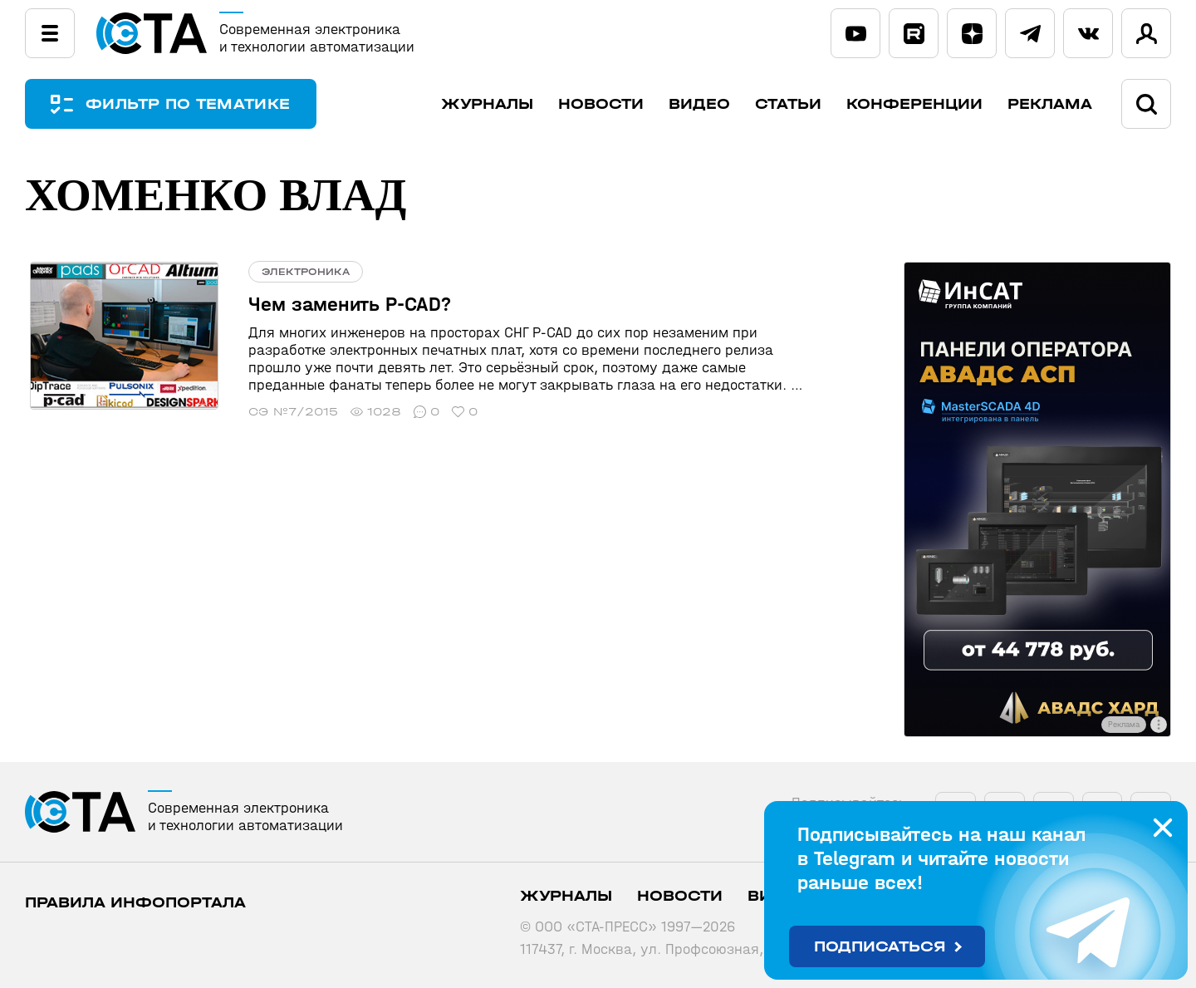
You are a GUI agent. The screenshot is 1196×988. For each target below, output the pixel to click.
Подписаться (880, 947)
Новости (601, 104)
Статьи (788, 104)
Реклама (1049, 104)
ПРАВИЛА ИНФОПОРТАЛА (135, 903)
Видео (699, 104)
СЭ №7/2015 (283, 412)
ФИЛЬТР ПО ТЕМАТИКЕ (191, 104)
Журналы (487, 104)
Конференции (914, 104)
